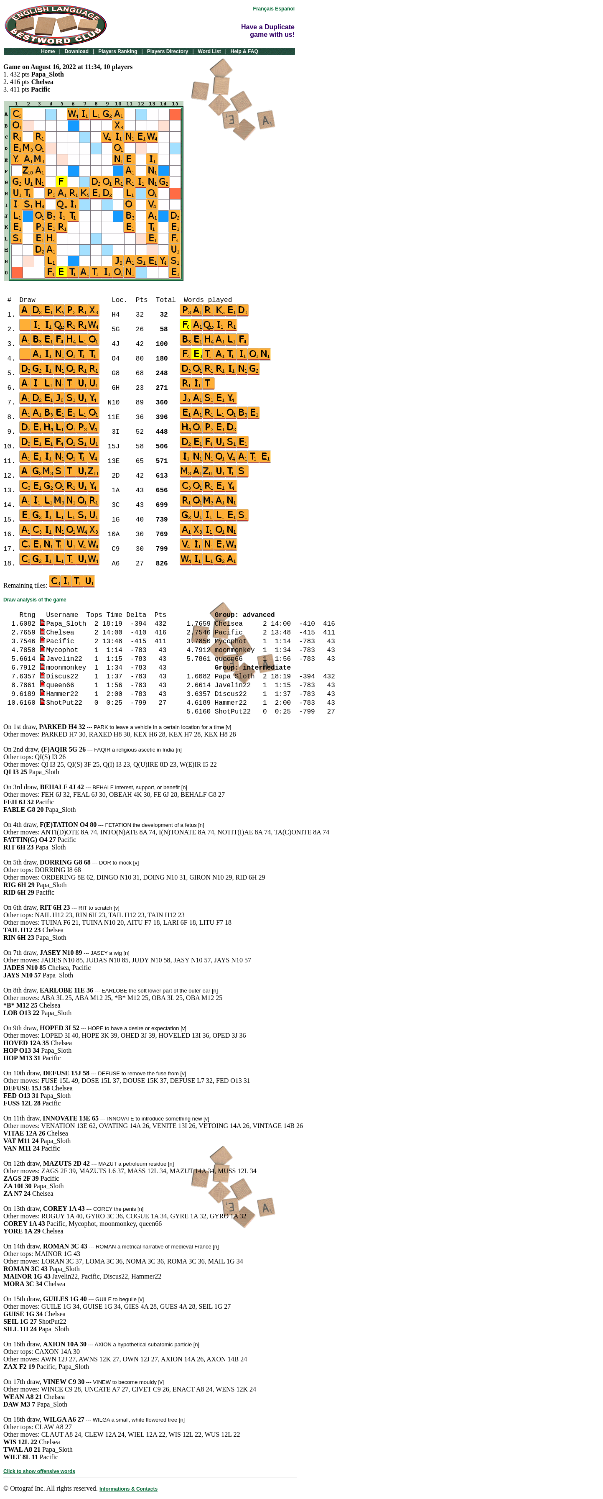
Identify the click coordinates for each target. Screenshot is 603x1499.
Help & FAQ (244, 51)
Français (263, 9)
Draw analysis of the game (34, 600)
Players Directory (167, 51)
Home (48, 51)
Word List (209, 51)
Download (77, 51)
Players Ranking (117, 51)
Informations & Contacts (128, 1489)
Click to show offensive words (39, 1471)
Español (285, 9)
